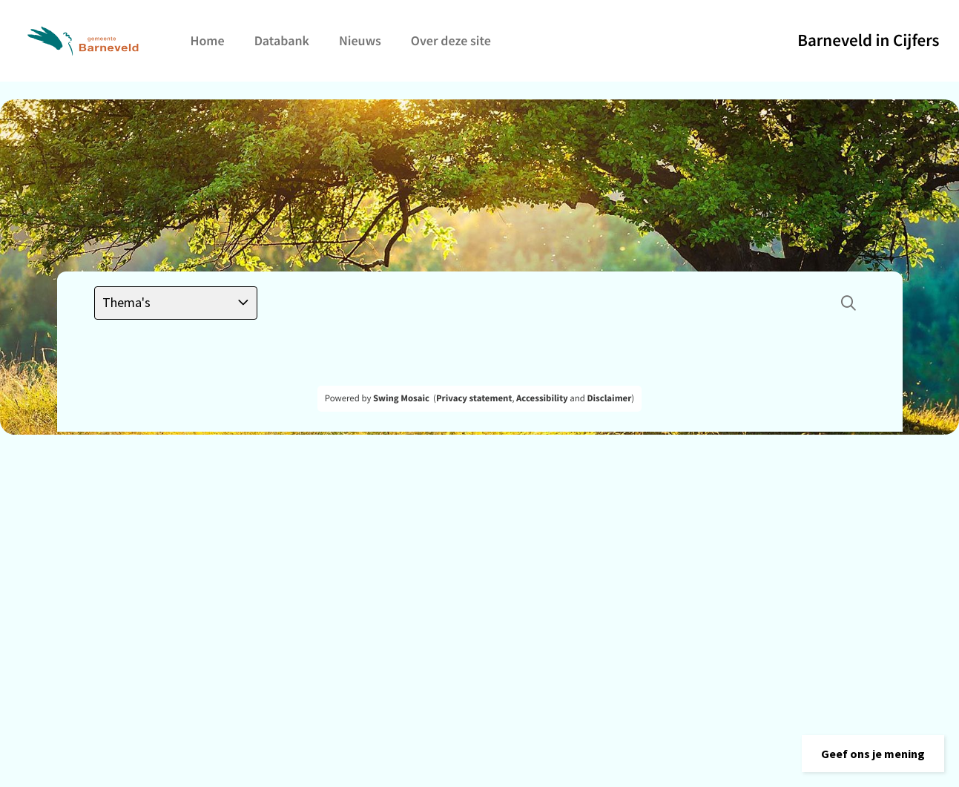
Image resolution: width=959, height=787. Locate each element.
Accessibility (542, 398)
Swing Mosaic (401, 398)
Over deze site (451, 40)
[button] (873, 753)
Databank (281, 40)
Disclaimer (609, 398)
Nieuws (360, 40)
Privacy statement (474, 398)
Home (208, 40)
